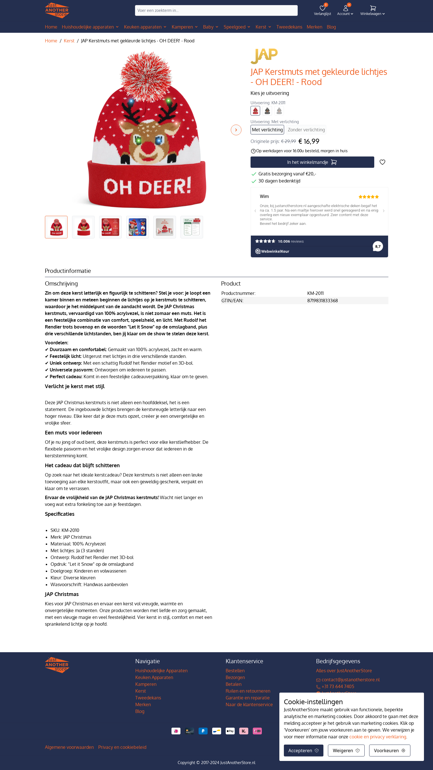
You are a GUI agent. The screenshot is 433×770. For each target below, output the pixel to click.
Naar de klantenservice (249, 704)
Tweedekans (148, 698)
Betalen (233, 684)
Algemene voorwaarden (69, 747)
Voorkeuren (390, 750)
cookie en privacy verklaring (377, 736)
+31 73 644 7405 (335, 686)
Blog (139, 711)
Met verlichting (267, 129)
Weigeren (346, 750)
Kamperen (145, 684)
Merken (143, 704)
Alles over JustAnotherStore (344, 670)
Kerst (69, 40)
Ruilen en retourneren (248, 691)
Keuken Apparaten (154, 677)
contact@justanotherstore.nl (348, 679)
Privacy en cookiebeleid (122, 747)
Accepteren (303, 750)
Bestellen (235, 670)
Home (51, 27)
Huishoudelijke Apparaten (161, 670)
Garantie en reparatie (248, 698)
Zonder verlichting (306, 129)
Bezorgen (235, 677)
